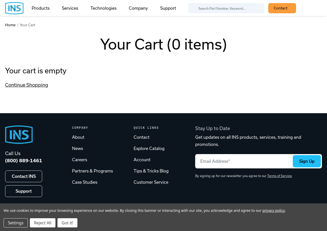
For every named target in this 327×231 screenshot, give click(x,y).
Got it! (67, 223)
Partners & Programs (92, 171)
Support (168, 8)
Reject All (42, 223)
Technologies (106, 8)
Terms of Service (279, 176)
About (78, 137)
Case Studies (84, 182)
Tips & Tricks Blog (151, 171)
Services (73, 8)
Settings (16, 223)
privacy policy (273, 210)
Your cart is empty (35, 70)
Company (141, 8)
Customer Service (151, 182)
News (77, 148)
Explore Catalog (149, 148)
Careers (79, 159)
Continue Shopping (26, 85)
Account (142, 159)
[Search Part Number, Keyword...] (226, 8)
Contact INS (24, 176)
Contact (283, 8)
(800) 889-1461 (23, 160)
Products (44, 8)
